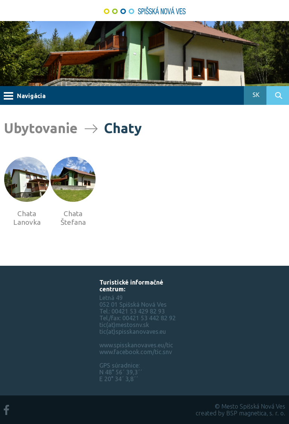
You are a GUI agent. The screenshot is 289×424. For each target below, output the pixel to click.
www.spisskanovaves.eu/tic (136, 345)
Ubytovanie (41, 128)
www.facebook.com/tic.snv (135, 351)
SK (255, 94)
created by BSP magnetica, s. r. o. (240, 413)
